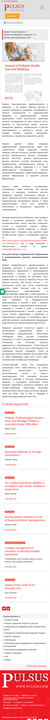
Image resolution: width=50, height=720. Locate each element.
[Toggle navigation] (42, 7)
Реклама (7, 702)
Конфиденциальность (13, 708)
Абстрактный (10, 434)
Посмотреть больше (36, 666)
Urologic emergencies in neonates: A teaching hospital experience (22, 551)
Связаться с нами (11, 695)
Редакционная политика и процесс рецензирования (18, 698)
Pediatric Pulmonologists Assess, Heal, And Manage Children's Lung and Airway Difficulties (24, 421)
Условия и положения (23, 702)
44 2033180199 (9, 1)
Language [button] (11, 16)
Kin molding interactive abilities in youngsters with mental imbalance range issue (25, 486)
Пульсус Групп (30, 717)
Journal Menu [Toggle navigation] (13, 22)
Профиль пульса (29, 695)
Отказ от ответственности (32, 705)
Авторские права (10, 705)
